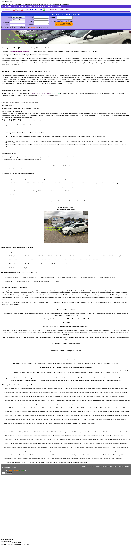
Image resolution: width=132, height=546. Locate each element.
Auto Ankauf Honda (16, 542)
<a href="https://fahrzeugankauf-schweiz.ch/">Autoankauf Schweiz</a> (66, 271)
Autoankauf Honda (7, 2)
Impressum (20, 544)
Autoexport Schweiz (6, 544)
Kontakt (14, 544)
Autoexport (26, 544)
